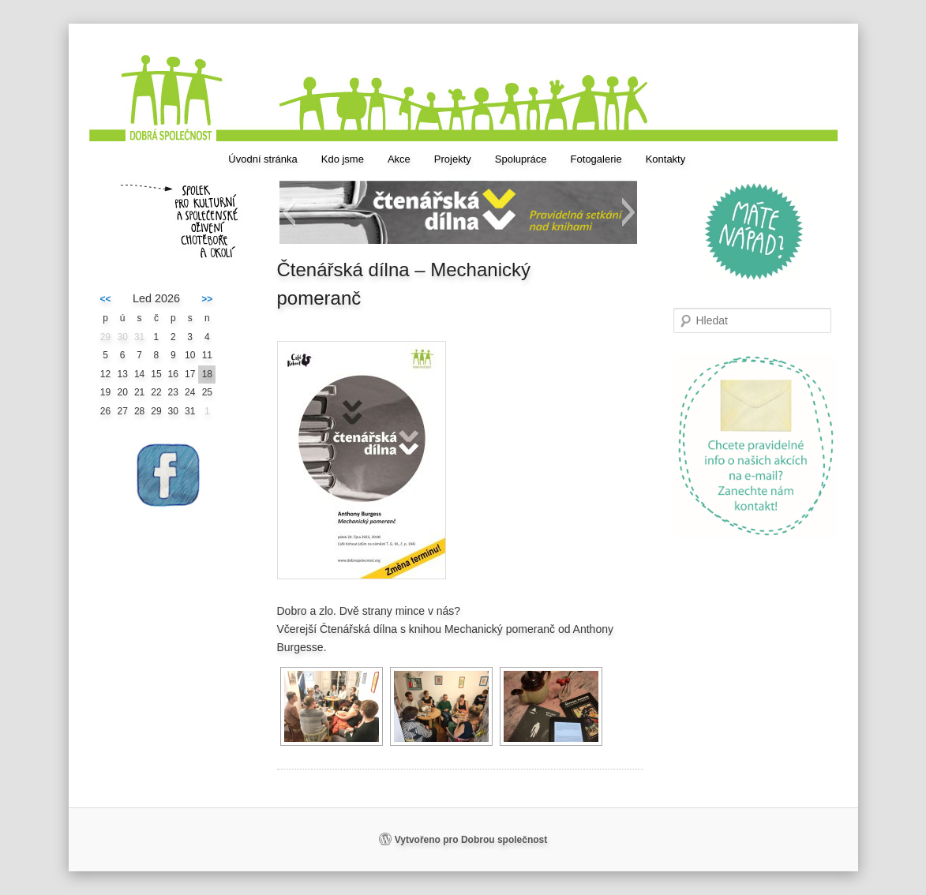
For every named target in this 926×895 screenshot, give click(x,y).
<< (105, 299)
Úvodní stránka (262, 159)
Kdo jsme (342, 159)
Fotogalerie (596, 159)
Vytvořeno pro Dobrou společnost (471, 839)
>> (206, 299)
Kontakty (666, 159)
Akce (399, 159)
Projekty (452, 159)
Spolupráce (521, 159)
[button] (288, 212)
